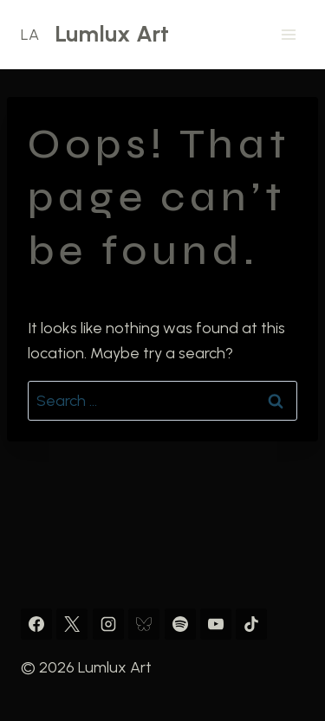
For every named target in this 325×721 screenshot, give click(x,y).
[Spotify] (180, 624)
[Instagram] (108, 624)
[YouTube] (215, 624)
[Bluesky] (143, 624)
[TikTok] (251, 624)
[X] (72, 624)
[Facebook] (36, 624)
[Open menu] (288, 34)
